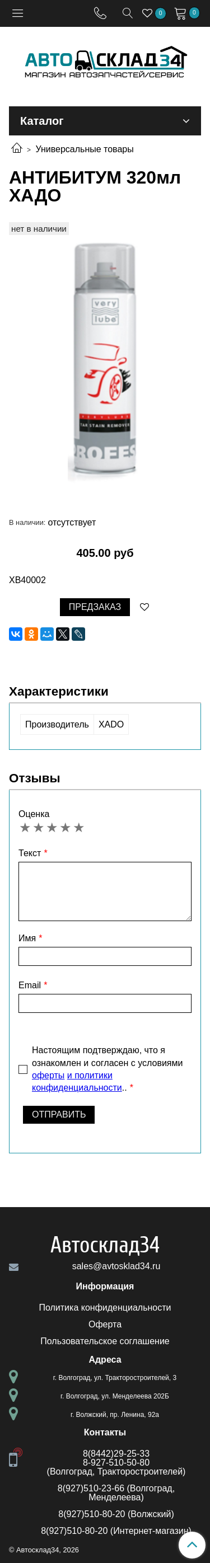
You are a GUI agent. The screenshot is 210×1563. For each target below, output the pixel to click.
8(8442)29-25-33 (116, 1453)
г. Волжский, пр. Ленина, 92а (115, 1415)
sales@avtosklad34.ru (116, 1266)
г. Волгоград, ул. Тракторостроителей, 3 (114, 1378)
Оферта (105, 1324)
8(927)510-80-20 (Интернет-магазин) (116, 1531)
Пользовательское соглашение (104, 1341)
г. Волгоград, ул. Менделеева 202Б (114, 1396)
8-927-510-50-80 (116, 1462)
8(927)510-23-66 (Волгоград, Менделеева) (116, 1493)
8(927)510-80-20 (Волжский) (116, 1514)
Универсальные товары (84, 149)
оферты (48, 1075)
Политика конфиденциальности (105, 1307)
